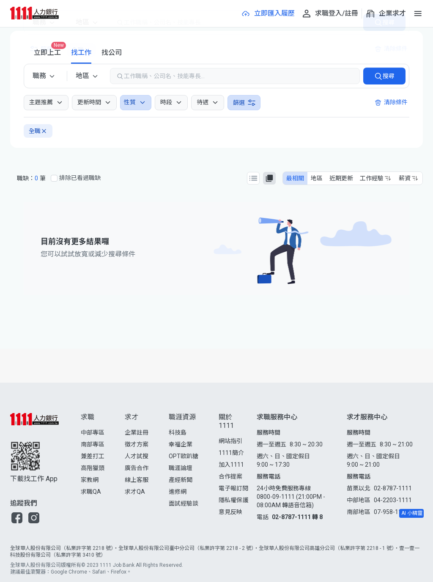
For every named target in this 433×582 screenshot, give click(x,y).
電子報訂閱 (233, 488)
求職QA (91, 491)
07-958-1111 (391, 512)
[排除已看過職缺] (54, 178)
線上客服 (136, 479)
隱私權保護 (233, 500)
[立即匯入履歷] (268, 13)
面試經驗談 (183, 503)
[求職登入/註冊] (329, 13)
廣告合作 (136, 468)
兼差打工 (92, 456)
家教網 (90, 479)
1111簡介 (231, 452)
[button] (17, 518)
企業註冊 (136, 432)
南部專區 (92, 444)
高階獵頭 (92, 468)
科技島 (177, 432)
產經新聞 (180, 479)
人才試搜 (136, 456)
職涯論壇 (180, 468)
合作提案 (230, 476)
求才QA (135, 491)
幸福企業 (180, 444)
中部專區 (92, 432)
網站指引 (230, 441)
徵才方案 (136, 444)
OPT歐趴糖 (183, 456)
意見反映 (230, 512)
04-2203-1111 (393, 500)
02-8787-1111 (393, 488)
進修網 (177, 491)
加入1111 (231, 464)
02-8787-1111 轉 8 (297, 517)
